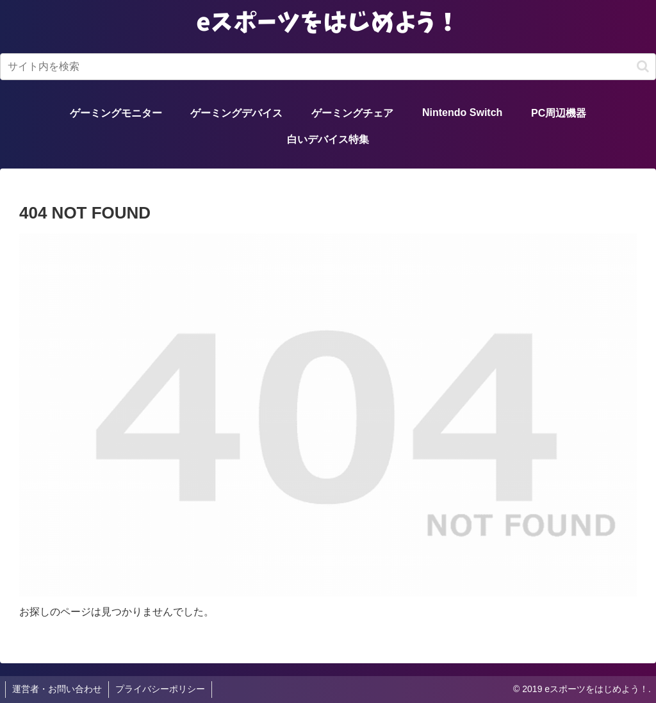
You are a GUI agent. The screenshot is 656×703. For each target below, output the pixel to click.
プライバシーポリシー (160, 689)
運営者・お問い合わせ (57, 689)
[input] (328, 66)
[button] (643, 66)
